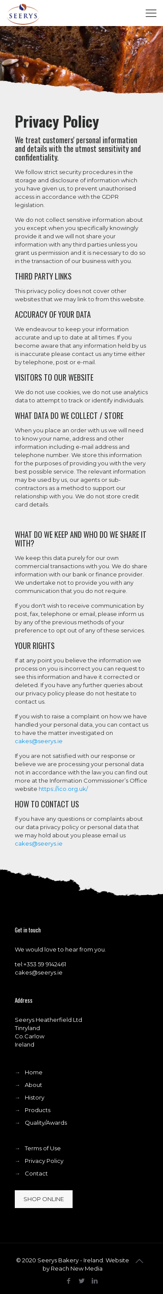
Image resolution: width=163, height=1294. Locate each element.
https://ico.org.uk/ (63, 788)
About (33, 1084)
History (34, 1097)
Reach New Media (77, 1268)
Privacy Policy (44, 1160)
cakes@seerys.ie (39, 741)
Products (37, 1109)
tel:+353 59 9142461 (40, 964)
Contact (36, 1173)
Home (34, 1072)
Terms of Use (43, 1148)
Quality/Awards (46, 1122)
